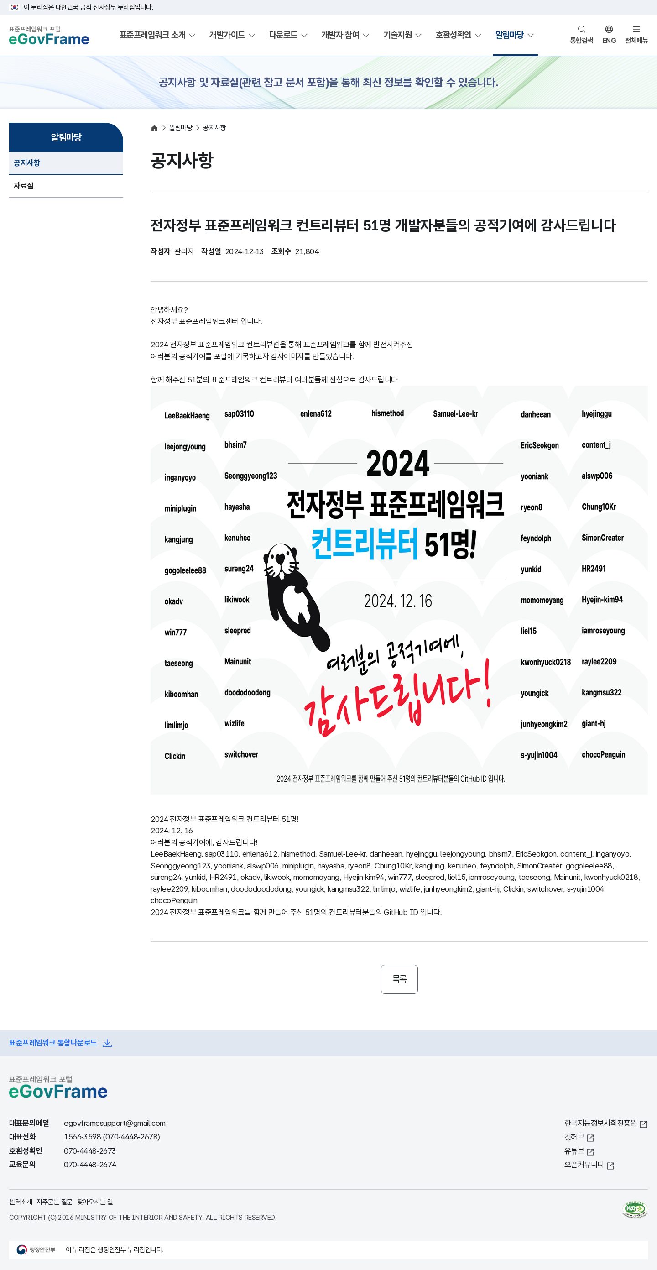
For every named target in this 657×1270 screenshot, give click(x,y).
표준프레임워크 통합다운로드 (53, 1043)
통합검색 (581, 40)
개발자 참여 (340, 35)
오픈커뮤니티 (584, 1164)
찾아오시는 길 (95, 1202)
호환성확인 (453, 35)
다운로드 (283, 35)
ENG (609, 40)
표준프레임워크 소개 (152, 35)
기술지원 (397, 35)
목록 (399, 979)
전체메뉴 (636, 40)
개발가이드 (227, 35)
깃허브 (574, 1137)
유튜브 (574, 1151)
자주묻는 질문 (54, 1202)
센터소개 (20, 1202)
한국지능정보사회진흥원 (600, 1123)
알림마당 (509, 35)
